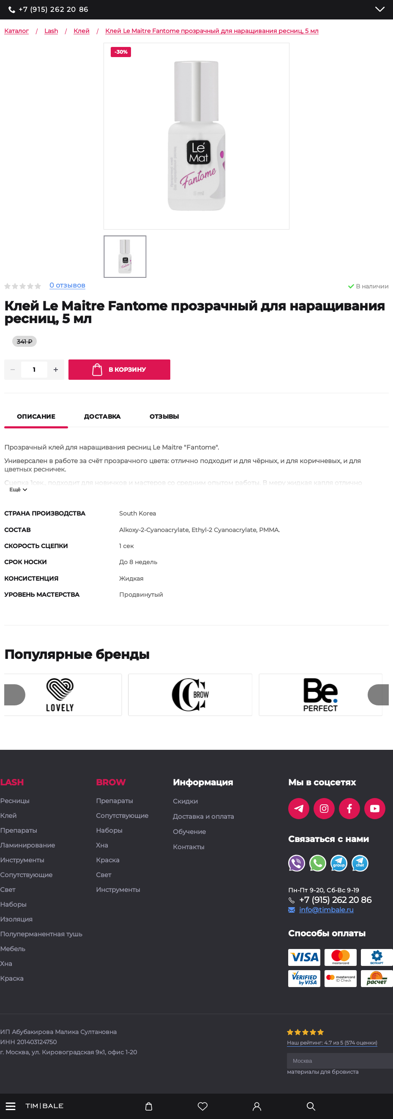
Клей (8, 816)
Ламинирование (27, 846)
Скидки (185, 801)
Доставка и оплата (203, 817)
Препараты (18, 831)
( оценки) (332, 1043)
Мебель (12, 949)
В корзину (119, 370)
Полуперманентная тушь (41, 935)
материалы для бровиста (323, 1072)
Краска (12, 979)
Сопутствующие (26, 875)
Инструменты (22, 861)
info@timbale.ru (326, 910)
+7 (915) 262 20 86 (54, 10)
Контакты (189, 847)
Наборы (13, 905)
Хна (6, 964)
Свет (7, 890)
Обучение (189, 832)
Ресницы (15, 801)
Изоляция (16, 920)
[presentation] (14, 695)
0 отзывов (67, 285)
